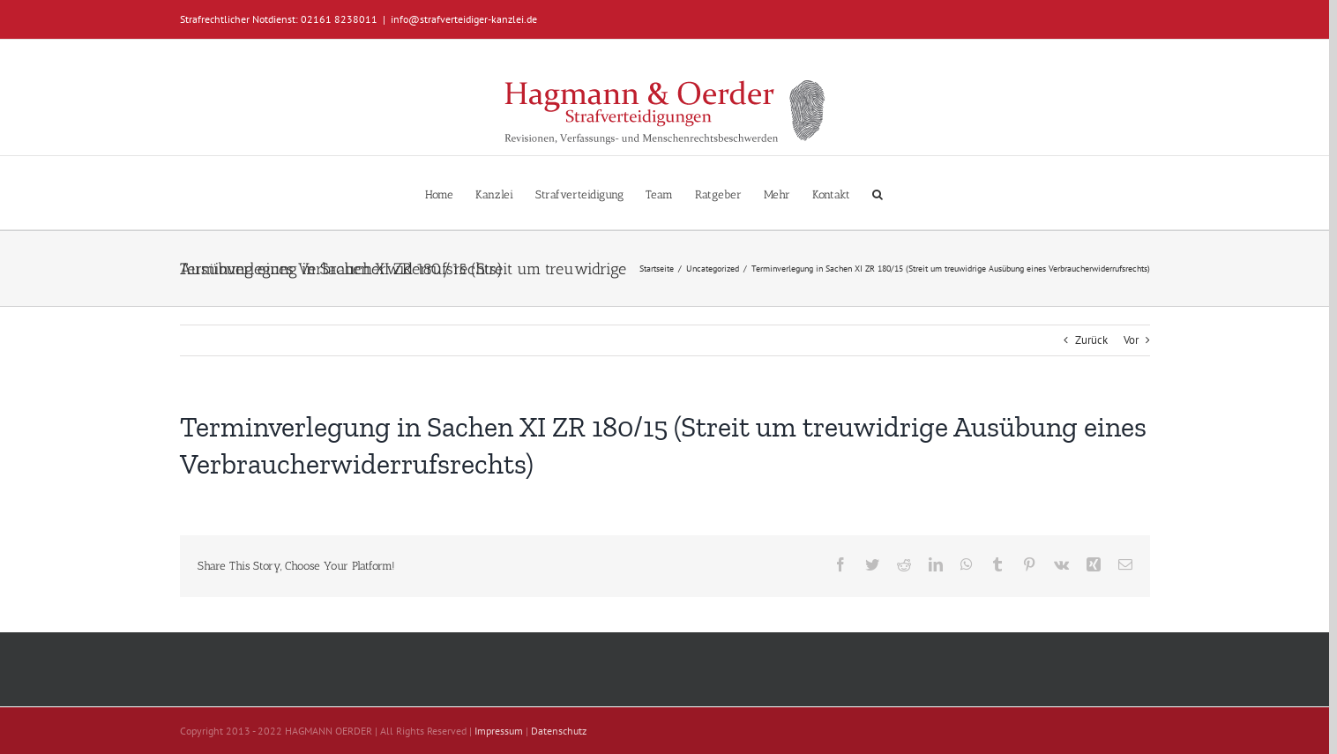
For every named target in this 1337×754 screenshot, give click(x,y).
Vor (1131, 339)
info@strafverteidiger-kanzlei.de (464, 19)
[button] (877, 192)
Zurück (1091, 339)
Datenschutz (558, 730)
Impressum (498, 730)
